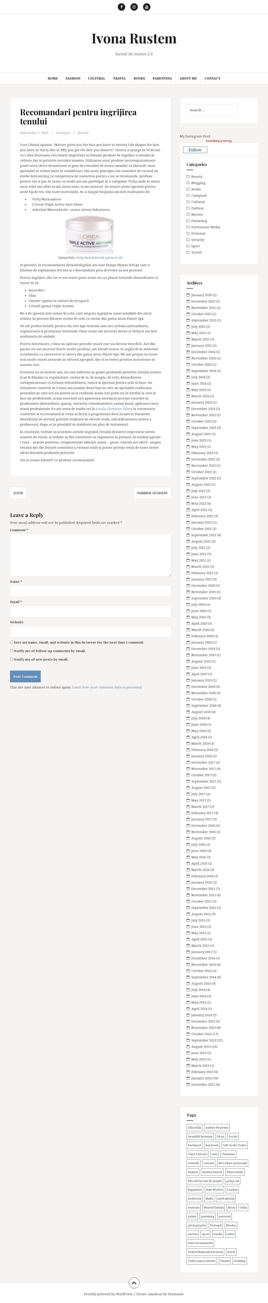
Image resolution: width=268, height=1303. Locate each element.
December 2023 (203, 408)
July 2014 (198, 989)
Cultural (96, 78)
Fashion (73, 78)
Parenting (162, 78)
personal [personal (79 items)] (225, 1216)
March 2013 (200, 1065)
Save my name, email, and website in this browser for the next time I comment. (79, 642)
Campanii (199, 195)
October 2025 (201, 314)
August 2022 (201, 484)
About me (188, 78)
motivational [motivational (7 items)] (225, 1198)
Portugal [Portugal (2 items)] (216, 1225)
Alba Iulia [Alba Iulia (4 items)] (194, 1127)
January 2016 (201, 882)
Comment (19, 529)
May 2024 (198, 389)
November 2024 (203, 358)
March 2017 (200, 806)
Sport (195, 246)
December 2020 (203, 585)
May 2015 (198, 933)
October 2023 (201, 421)
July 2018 (198, 718)
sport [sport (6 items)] (205, 1234)
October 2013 (201, 1034)
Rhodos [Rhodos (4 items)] (231, 1225)
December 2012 (203, 1084)
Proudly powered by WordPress (108, 1294)
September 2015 (203, 907)
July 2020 (198, 604)
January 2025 (201, 345)
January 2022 (201, 522)
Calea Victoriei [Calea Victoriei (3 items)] (197, 1154)
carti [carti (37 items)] (214, 1154)
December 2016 (203, 825)
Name (16, 581)
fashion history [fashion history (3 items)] (212, 1172)
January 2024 (201, 402)
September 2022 (203, 478)
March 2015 (200, 945)
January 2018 (201, 756)
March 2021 (200, 566)
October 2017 (201, 775)
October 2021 (201, 528)
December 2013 (203, 1021)
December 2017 (203, 762)
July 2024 (198, 377)
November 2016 (203, 832)
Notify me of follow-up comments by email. (50, 650)
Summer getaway (152, 492)
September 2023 (203, 427)
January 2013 (201, 1078)
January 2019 (201, 680)
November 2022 (203, 465)
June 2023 (198, 440)
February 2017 (202, 813)
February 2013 (202, 1072)
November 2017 (203, 768)
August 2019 (201, 661)
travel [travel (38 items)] (231, 1252)
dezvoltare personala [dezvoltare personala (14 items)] (232, 1163)
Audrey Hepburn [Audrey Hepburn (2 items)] (216, 1127)
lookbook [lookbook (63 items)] (194, 1198)
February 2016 (202, 876)
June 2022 (198, 497)
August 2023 (201, 434)
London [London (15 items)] (232, 1189)
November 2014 (203, 964)
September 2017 (203, 781)
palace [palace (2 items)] (192, 1216)
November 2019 (203, 655)
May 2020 (198, 617)
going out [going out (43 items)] (232, 1181)
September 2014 (203, 977)
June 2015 (198, 926)
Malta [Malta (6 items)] (209, 1198)
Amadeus (155, 1294)
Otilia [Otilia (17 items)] (243, 1207)
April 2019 (199, 674)
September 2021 (203, 535)
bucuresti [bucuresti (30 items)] (212, 1145)
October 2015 (201, 901)
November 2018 (203, 693)
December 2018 (203, 686)
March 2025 (200, 339)
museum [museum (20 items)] (193, 1207)
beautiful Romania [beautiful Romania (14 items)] (200, 1136)
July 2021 (198, 547)
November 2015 (203, 895)
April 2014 (199, 1008)
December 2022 (203, 459)
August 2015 (201, 914)
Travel (119, 78)
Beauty (83, 132)
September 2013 (203, 1040)
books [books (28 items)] (233, 1136)
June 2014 (198, 996)
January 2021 (201, 579)
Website (17, 622)
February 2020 (202, 636)
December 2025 (203, 301)
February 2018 (202, 749)
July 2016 (198, 844)
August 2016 (201, 838)
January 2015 (201, 952)
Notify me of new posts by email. (41, 659)
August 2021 (201, 541)
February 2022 (202, 516)
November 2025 (203, 307)
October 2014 (201, 970)
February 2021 (202, 573)
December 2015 (203, 888)
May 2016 (198, 857)
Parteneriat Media (205, 227)
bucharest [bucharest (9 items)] (194, 1145)
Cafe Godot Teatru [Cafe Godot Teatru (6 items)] (234, 1145)
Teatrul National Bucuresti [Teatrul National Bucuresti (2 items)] (205, 1252)
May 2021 (198, 560)
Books (139, 78)
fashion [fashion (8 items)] (193, 1172)
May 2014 (198, 1002)
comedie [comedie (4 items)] (193, 1163)
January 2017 (201, 819)
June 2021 (198, 554)
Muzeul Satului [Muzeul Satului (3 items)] (214, 1207)
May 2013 (198, 1059)
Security (197, 239)
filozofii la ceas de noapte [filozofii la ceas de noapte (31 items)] (205, 1181)
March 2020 (200, 629)
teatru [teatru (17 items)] (230, 1234)
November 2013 (203, 1027)
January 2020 (201, 642)
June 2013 (198, 1053)
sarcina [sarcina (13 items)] (192, 1234)
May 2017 (198, 800)
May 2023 (198, 446)
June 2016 (198, 850)
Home (53, 78)
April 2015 (199, 939)
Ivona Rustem (134, 38)
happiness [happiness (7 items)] (195, 1189)
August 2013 (201, 1046)
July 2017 (198, 794)
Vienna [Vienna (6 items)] (224, 1261)
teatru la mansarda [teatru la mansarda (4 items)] (200, 1243)
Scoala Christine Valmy (114, 408)
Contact (212, 78)
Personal (198, 233)
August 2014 (201, 983)
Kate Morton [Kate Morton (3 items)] (214, 1189)
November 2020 (203, 592)
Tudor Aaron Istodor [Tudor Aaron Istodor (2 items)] (202, 1261)
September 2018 (203, 705)
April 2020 (199, 623)
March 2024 (200, 396)
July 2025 (198, 326)
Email (16, 601)
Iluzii (18, 492)
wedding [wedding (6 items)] (240, 1261)
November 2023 (203, 415)
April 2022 (199, 509)
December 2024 (203, 352)
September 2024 (203, 370)
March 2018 (200, 743)
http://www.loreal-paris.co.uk (99, 257)
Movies (197, 214)
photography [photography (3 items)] (197, 1225)
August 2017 (201, 787)
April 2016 (199, 863)
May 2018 (198, 730)
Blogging (198, 183)
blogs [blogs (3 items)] (220, 1136)
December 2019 (203, 648)
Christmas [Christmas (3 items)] (228, 1154)
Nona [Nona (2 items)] (231, 1207)
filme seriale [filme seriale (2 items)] (235, 1172)
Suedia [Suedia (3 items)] (217, 1234)
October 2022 (201, 472)
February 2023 (202, 453)
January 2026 (201, 295)
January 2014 (201, 1015)
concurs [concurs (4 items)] (209, 1163)
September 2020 (203, 598)
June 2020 (198, 610)
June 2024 (198, 383)
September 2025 (203, 320)
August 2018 (201, 712)
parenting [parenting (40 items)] (207, 1216)
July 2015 (198, 920)
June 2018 (198, 724)
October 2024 (201, 364)
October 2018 (201, 699)
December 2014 (203, 958)
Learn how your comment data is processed (107, 687)
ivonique (63, 132)
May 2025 (198, 333)
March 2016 (200, 869)
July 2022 (198, 490)
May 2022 (198, 503)
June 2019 (198, 667)
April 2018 (199, 737)
